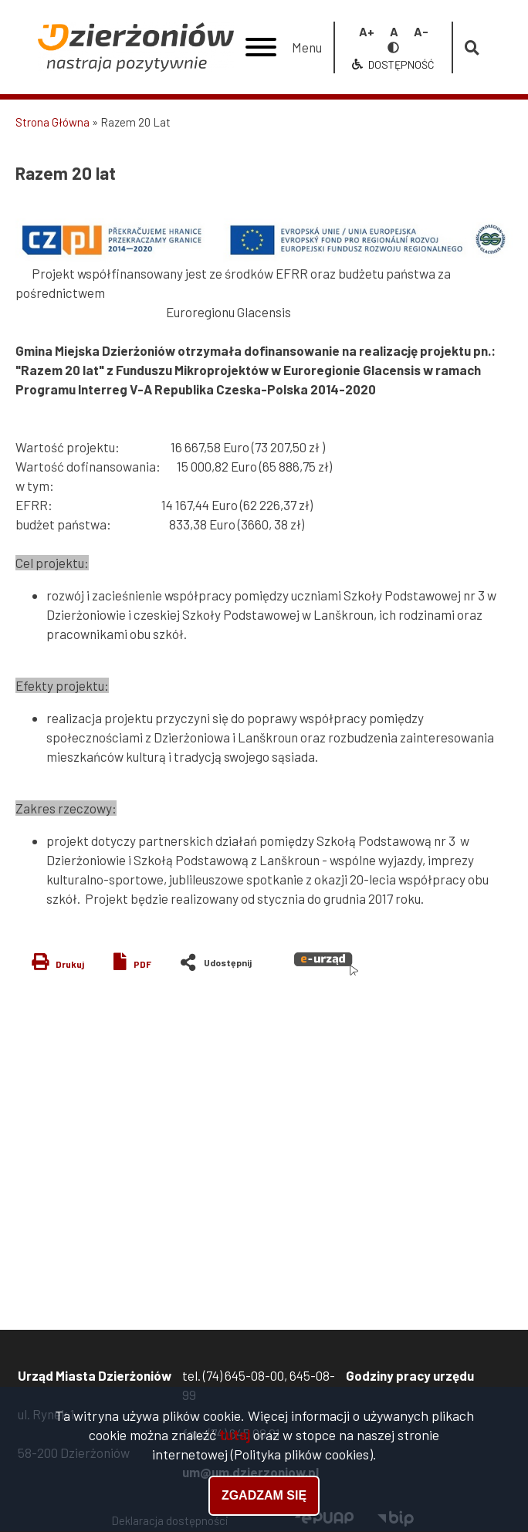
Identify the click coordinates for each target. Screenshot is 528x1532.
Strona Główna (52, 122)
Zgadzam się (264, 1498)
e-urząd (326, 964)
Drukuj (70, 964)
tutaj (234, 1437)
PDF (142, 964)
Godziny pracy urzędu (410, 1375)
